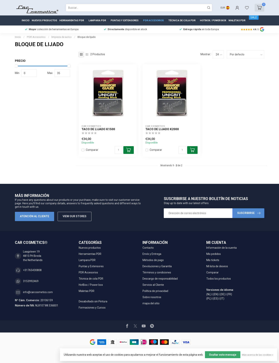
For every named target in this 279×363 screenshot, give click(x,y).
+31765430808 (32, 270)
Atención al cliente (34, 216)
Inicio (25, 20)
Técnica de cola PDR (181, 20)
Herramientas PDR (71, 20)
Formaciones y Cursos (92, 307)
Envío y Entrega (151, 253)
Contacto (148, 247)
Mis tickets (212, 260)
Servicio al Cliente (153, 284)
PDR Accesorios (153, 20)
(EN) (215, 294)
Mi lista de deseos (217, 266)
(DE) (222, 294)
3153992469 (30, 281)
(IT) (222, 298)
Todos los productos (218, 278)
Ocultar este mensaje (222, 354)
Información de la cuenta (221, 247)
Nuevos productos (44, 20)
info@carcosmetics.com (38, 292)
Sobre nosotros (151, 297)
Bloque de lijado (87, 37)
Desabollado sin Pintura (93, 301)
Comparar (92, 149)
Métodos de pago (153, 260)
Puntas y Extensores (124, 20)
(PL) (208, 298)
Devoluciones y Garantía (157, 266)
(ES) (215, 298)
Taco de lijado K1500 (98, 129)
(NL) (208, 294)
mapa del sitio (151, 303)
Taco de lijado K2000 (162, 129)
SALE (253, 17)
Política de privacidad (155, 291)
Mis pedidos (213, 253)
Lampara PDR (97, 20)
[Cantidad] (118, 150)
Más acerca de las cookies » (257, 354)
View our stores (74, 216)
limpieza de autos (61, 37)
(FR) (229, 294)
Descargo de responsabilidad (160, 278)
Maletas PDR (237, 20)
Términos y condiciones (156, 272)
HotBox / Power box (213, 20)
